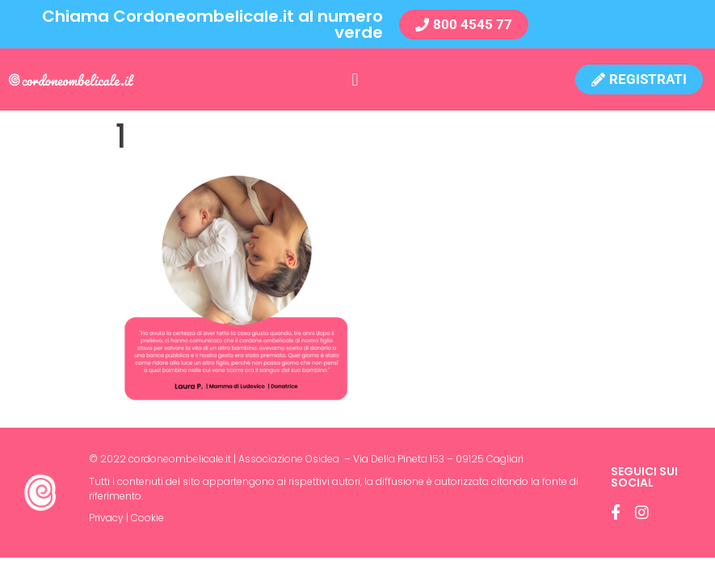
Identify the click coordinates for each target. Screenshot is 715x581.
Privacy (106, 518)
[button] (355, 79)
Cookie (147, 518)
